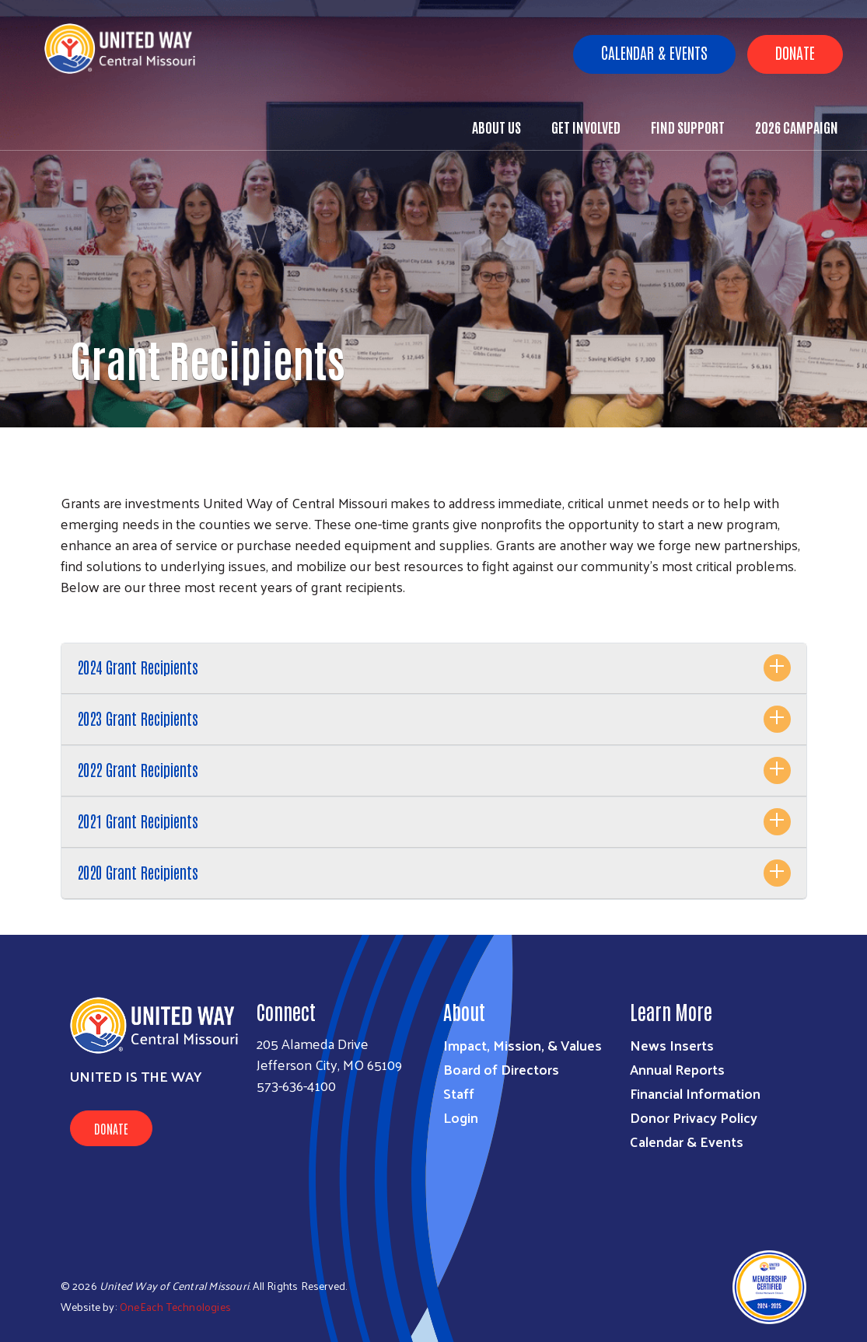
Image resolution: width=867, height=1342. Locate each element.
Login (460, 1117)
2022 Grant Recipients (137, 769)
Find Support (688, 126)
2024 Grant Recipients (137, 667)
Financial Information (695, 1093)
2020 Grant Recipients (137, 872)
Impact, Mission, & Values (522, 1045)
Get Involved (586, 126)
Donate (795, 52)
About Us (496, 126)
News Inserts (672, 1045)
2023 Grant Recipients (137, 718)
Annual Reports (677, 1069)
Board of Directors (501, 1069)
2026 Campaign (796, 126)
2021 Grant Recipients (137, 820)
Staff (458, 1093)
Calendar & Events (654, 52)
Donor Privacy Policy (693, 1117)
